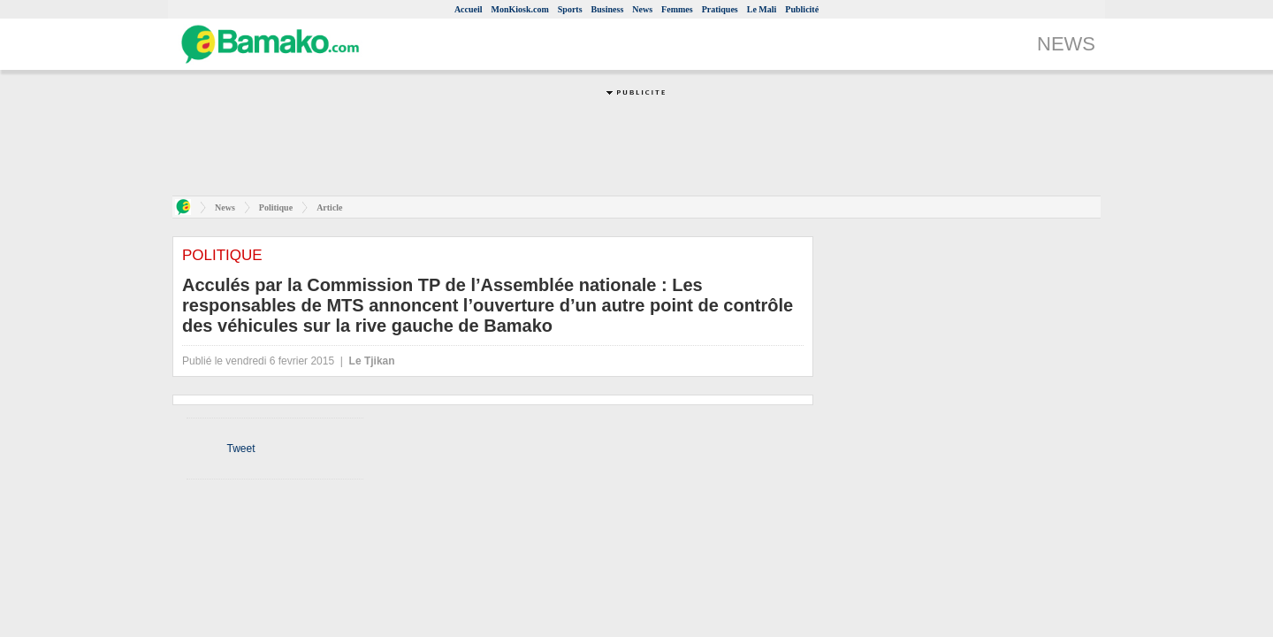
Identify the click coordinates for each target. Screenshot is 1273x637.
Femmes (677, 9)
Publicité (802, 9)
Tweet (240, 448)
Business (607, 9)
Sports (570, 9)
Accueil (468, 9)
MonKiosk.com (520, 9)
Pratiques (720, 9)
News (642, 9)
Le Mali (762, 9)
